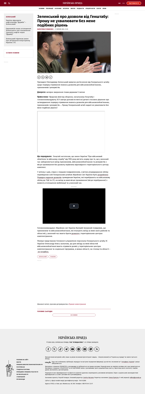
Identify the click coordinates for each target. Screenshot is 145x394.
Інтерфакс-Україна (127, 362)
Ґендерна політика (23, 369)
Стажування (20, 377)
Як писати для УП (22, 374)
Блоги (99, 8)
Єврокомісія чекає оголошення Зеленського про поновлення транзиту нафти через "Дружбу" (18, 31)
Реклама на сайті (22, 359)
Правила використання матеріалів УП (29, 364)
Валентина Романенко (45, 29)
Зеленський (43, 256)
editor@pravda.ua (135, 377)
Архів (104, 8)
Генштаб (53, 256)
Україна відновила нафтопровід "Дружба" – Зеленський (16, 22)
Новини (41, 8)
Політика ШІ (20, 367)
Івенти (73, 8)
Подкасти (80, 8)
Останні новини (12, 53)
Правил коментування (77, 304)
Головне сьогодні (44, 311)
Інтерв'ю (66, 8)
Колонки (58, 8)
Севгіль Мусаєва (88, 377)
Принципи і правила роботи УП (27, 372)
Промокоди (20, 379)
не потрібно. (43, 252)
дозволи (75, 233)
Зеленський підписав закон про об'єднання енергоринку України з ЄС (18, 41)
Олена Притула (114, 377)
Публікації (49, 8)
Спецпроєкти (90, 8)
